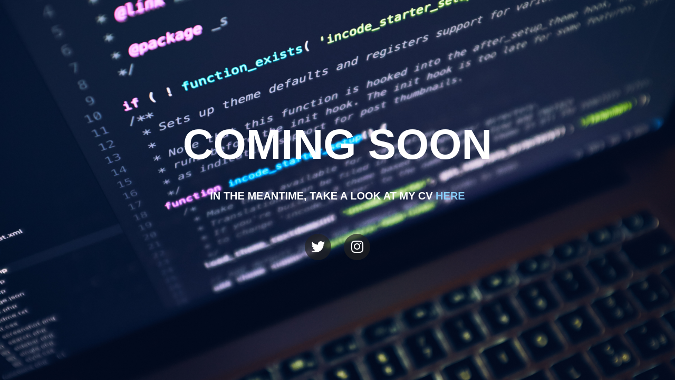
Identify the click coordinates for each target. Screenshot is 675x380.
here (450, 196)
